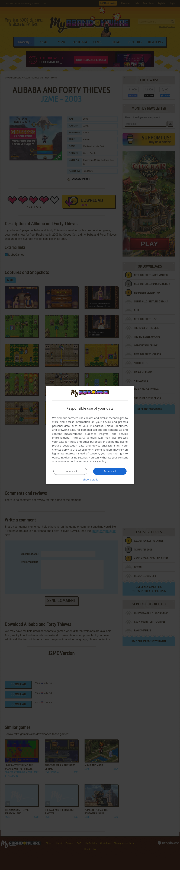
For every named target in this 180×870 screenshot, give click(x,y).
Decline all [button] (70, 471)
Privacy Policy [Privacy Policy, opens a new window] (98, 461)
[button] (90, 479)
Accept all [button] (110, 471)
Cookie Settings (79, 461)
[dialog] (90, 435)
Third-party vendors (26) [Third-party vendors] (87, 437)
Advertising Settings (75, 457)
